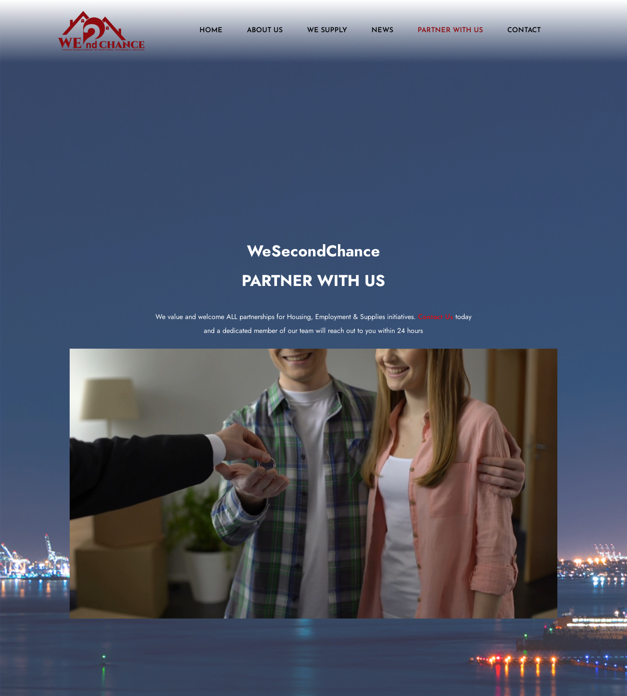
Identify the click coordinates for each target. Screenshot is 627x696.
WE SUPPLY (327, 30)
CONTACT (524, 30)
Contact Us (435, 317)
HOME (210, 30)
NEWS (382, 30)
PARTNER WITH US (450, 30)
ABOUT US (265, 30)
